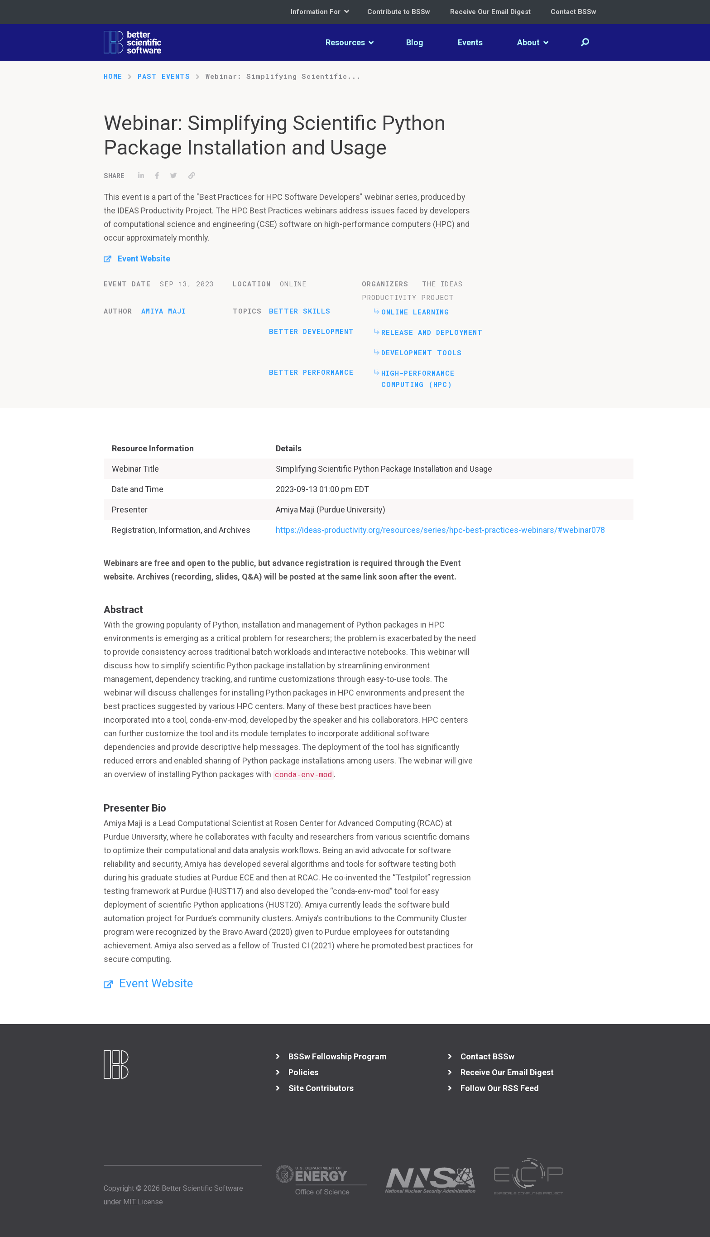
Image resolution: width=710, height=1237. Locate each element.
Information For (320, 11)
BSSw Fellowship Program (337, 1056)
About (532, 42)
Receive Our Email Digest (490, 12)
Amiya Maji (163, 310)
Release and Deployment (432, 332)
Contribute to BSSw (398, 12)
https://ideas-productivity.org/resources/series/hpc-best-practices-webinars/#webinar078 (440, 530)
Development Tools (421, 352)
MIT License (143, 1202)
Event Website (144, 258)
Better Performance (311, 372)
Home (113, 76)
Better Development (311, 331)
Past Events (164, 76)
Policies (303, 1072)
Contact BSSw (573, 12)
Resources (350, 42)
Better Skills (300, 310)
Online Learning (415, 311)
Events (470, 42)
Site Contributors (321, 1088)
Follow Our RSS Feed (500, 1088)
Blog (414, 42)
